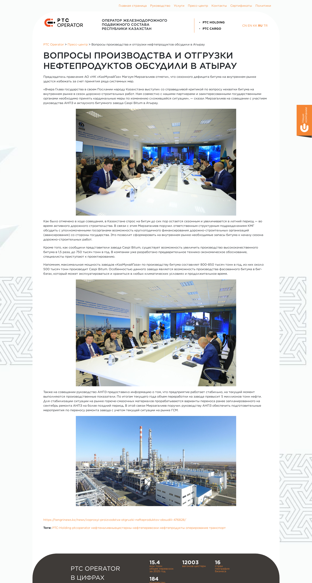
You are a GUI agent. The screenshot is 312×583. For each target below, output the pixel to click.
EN (250, 26)
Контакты (219, 6)
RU (260, 26)
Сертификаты (241, 6)
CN (244, 26)
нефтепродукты (172, 528)
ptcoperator (81, 528)
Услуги (179, 6)
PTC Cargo (209, 29)
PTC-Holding (61, 528)
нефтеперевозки (146, 528)
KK (255, 26)
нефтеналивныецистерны (111, 528)
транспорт (217, 528)
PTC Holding (211, 22)
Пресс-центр (198, 6)
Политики (263, 6)
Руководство (160, 6)
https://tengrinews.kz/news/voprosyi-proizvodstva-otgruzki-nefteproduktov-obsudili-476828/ (114, 520)
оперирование (197, 528)
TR (265, 26)
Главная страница (133, 6)
